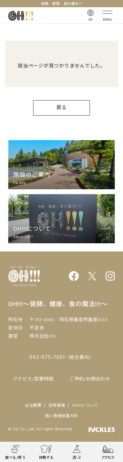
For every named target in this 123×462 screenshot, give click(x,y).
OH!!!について (85, 405)
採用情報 (57, 405)
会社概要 (33, 405)
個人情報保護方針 (61, 416)
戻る (61, 108)
